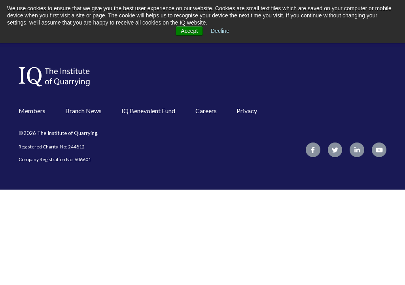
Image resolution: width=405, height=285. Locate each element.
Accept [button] (189, 31)
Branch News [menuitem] (83, 110)
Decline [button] (220, 31)
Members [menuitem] (32, 110)
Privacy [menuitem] (247, 110)
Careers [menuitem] (206, 110)
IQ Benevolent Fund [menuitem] (148, 110)
